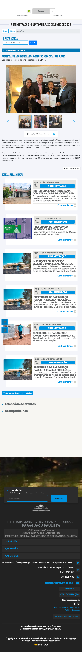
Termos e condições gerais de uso (67, 607)
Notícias (12, 31)
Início (5, 31)
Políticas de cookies (72, 610)
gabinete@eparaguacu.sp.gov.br (59, 583)
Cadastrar (59, 498)
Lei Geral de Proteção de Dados (66, 617)
